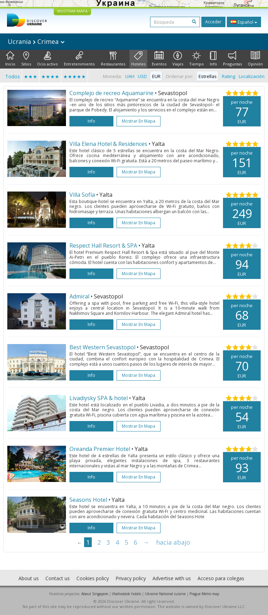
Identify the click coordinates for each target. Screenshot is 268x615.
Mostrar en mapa (138, 121)
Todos (12, 76)
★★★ (30, 76)
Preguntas (232, 59)
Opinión (255, 59)
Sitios (26, 59)
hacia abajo (173, 542)
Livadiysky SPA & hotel (98, 398)
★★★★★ (74, 76)
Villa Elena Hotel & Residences (108, 144)
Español (244, 22)
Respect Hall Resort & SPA (103, 245)
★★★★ (50, 76)
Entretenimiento (79, 59)
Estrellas (208, 76)
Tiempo (196, 59)
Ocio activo (47, 59)
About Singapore (94, 593)
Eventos (159, 59)
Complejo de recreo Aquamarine (111, 93)
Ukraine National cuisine (165, 593)
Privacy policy (131, 578)
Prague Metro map (204, 593)
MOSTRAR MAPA (72, 11)
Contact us (57, 578)
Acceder (213, 22)
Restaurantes (113, 59)
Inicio (10, 59)
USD (142, 76)
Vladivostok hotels (126, 593)
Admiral (79, 296)
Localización (252, 76)
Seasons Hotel (88, 500)
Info (213, 59)
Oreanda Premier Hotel (99, 449)
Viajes (177, 59)
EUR (156, 76)
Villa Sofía (82, 194)
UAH (129, 76)
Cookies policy (92, 578)
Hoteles (138, 59)
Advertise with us (171, 578)
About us (28, 578)
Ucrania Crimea (36, 41)
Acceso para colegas (221, 578)
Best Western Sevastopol (102, 347)
